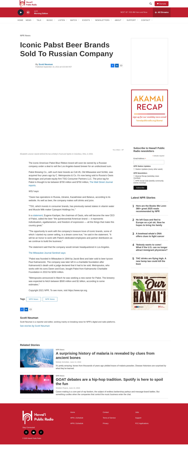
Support (138, 423)
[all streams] (161, 18)
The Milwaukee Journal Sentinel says (47, 258)
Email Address (140, 164)
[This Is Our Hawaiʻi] (149, 297)
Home (20, 26)
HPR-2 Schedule (76, 429)
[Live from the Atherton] (149, 67)
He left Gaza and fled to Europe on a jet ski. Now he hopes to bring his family (150, 228)
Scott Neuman (46, 70)
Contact (106, 418)
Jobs (137, 418)
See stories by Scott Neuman (35, 331)
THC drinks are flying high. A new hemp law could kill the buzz (151, 267)
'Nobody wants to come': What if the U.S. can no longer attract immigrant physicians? (152, 253)
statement (38, 221)
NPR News (25, 41)
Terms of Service (109, 423)
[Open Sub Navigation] (33, 26)
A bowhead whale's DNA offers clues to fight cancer (150, 240)
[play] (21, 18)
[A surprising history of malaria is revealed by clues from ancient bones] (36, 363)
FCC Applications (141, 429)
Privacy (105, 429)
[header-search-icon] (152, 6)
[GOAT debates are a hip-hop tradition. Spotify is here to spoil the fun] (36, 389)
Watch (73, 26)
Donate (164, 6)
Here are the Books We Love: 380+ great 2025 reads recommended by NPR (151, 214)
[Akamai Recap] (149, 113)
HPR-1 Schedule (76, 423)
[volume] (28, 18)
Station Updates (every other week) (149, 175)
